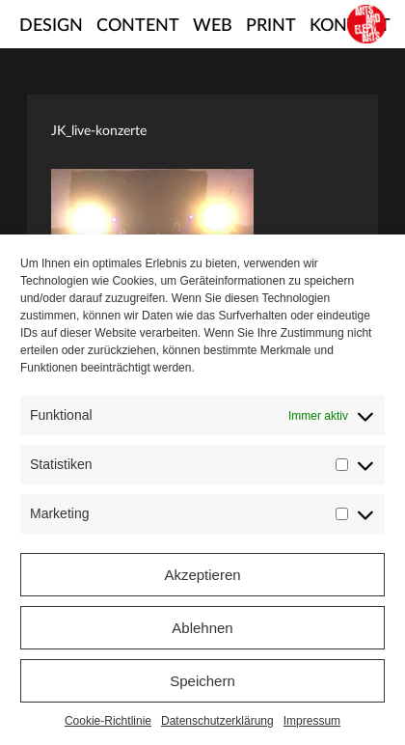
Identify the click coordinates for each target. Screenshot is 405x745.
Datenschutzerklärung (217, 721)
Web (212, 26)
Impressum (312, 721)
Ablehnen (202, 628)
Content (137, 26)
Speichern (202, 681)
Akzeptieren (202, 574)
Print (271, 26)
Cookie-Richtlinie (108, 721)
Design (51, 26)
